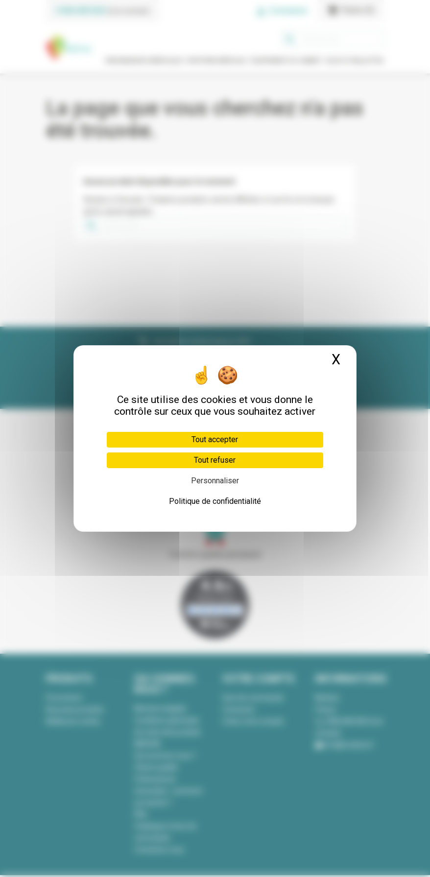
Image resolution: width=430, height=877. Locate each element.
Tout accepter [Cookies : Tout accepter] (214, 439)
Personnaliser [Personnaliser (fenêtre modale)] (215, 480)
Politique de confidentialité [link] (215, 501)
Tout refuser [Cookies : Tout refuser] (215, 460)
